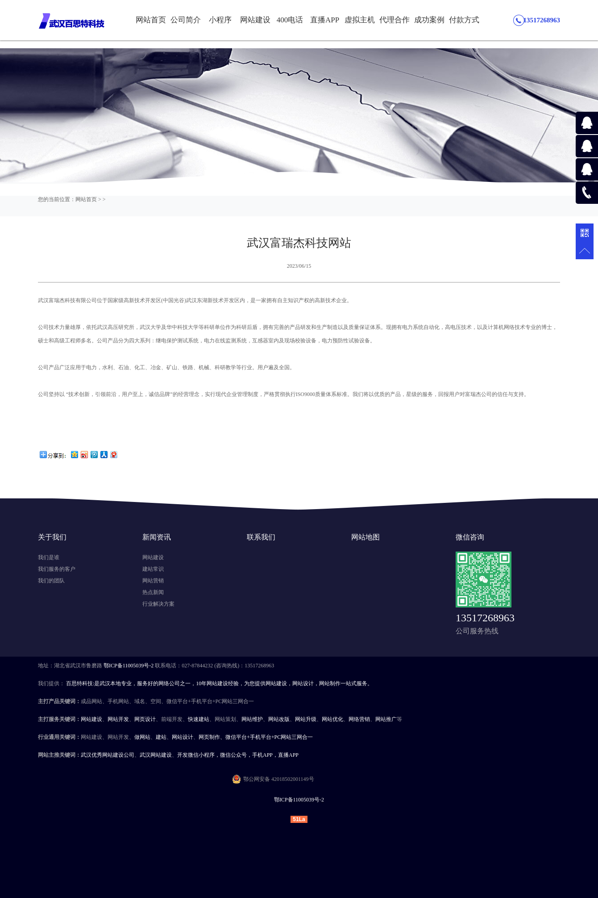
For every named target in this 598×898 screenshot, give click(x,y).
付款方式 (464, 20)
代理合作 (394, 20)
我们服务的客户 (56, 569)
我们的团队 (51, 581)
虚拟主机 (360, 20)
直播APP (324, 20)
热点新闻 (153, 592)
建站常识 (153, 569)
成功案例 (429, 20)
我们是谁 (48, 557)
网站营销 (153, 581)
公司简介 (185, 20)
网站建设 (255, 20)
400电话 (290, 20)
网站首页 (151, 20)
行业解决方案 (158, 604)
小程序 (220, 20)
